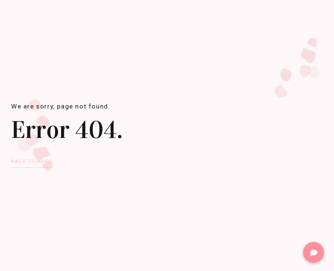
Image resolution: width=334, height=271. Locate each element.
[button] (313, 252)
